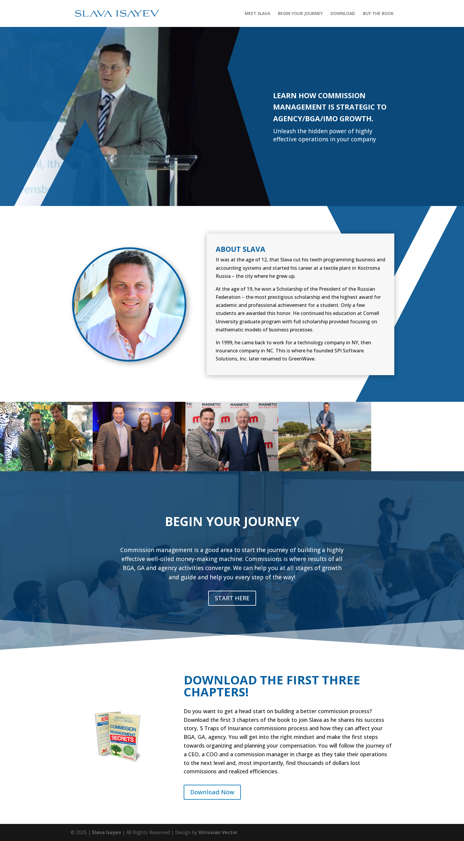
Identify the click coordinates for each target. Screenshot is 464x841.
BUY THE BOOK (378, 13)
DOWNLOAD (343, 13)
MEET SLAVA (257, 13)
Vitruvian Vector (218, 832)
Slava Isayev (106, 832)
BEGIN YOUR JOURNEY (300, 13)
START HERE (232, 598)
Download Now (212, 792)
